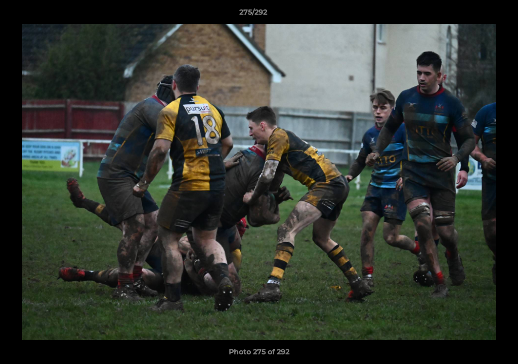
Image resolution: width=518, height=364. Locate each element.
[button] (475, 14)
